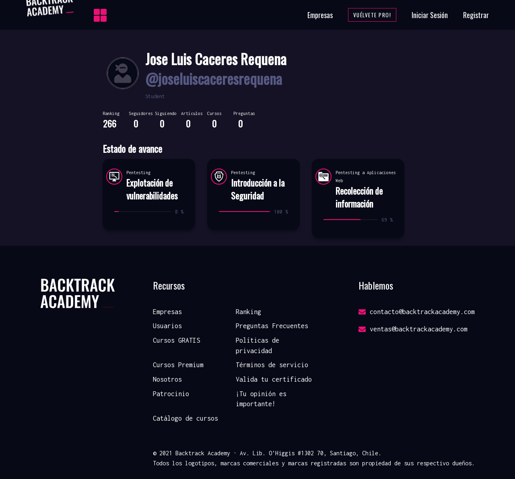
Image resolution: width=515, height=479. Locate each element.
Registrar (476, 15)
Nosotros (167, 379)
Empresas (320, 15)
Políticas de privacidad (257, 345)
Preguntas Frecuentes (272, 325)
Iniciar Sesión (430, 15)
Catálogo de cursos (185, 418)
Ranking (248, 311)
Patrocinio (171, 393)
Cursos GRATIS (176, 340)
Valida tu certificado (274, 379)
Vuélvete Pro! (372, 15)
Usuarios (167, 325)
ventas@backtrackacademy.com (413, 329)
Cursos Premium (178, 364)
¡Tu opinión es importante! (261, 399)
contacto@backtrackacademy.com (416, 311)
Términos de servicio (272, 364)
